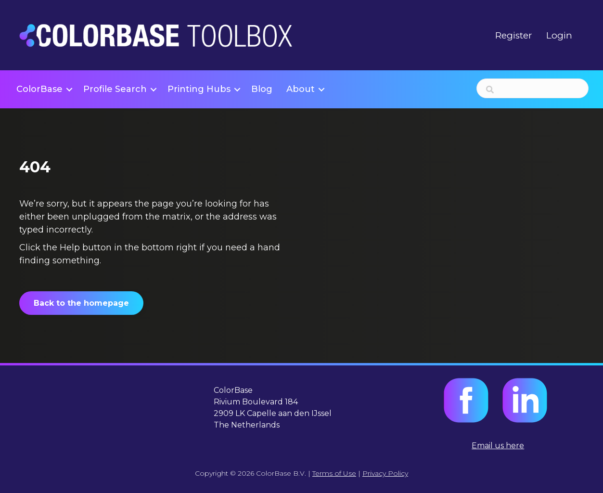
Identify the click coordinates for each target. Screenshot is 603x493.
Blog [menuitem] (261, 89)
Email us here (498, 445)
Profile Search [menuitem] (115, 89)
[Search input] (532, 88)
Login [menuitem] (559, 35)
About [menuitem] (300, 89)
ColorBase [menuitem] (39, 89)
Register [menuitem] (513, 35)
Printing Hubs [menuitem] (199, 89)
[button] (69, 89)
